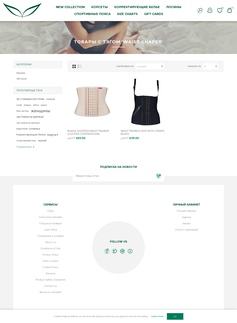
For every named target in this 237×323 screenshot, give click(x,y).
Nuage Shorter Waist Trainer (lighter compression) (88, 132)
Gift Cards (21, 79)
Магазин (20, 73)
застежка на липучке (28, 122)
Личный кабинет (187, 210)
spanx (44, 105)
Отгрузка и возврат (50, 223)
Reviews (50, 273)
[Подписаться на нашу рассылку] (113, 175)
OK (175, 316)
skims (36, 105)
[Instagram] (122, 251)
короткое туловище (28, 128)
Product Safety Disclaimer (50, 279)
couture (50, 99)
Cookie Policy (50, 267)
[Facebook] (107, 251)
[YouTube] (130, 251)
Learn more (157, 316)
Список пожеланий (186, 229)
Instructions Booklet (50, 217)
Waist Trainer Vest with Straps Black (142, 132)
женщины (40, 110)
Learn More (50, 229)
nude (19, 105)
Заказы (186, 223)
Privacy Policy (50, 254)
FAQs (50, 210)
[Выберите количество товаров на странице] (210, 66)
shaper (27, 105)
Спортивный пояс (26, 140)
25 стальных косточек (30, 99)
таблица (74, 66)
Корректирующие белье (31, 134)
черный (42, 140)
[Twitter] (115, 251)
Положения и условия (50, 235)
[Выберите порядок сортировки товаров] (150, 66)
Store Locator (50, 260)
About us (50, 242)
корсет (52, 134)
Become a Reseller (50, 292)
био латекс (22, 111)
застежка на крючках (30, 116)
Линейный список (79, 66)
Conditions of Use (50, 248)
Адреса (186, 217)
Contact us (50, 285)
